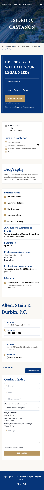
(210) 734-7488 (14, 357)
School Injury (31, 149)
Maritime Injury (20, 149)
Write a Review (33, 371)
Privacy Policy (22, 484)
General (11, 149)
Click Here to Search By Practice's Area (19, 107)
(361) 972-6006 (14, 333)
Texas (10, 152)
